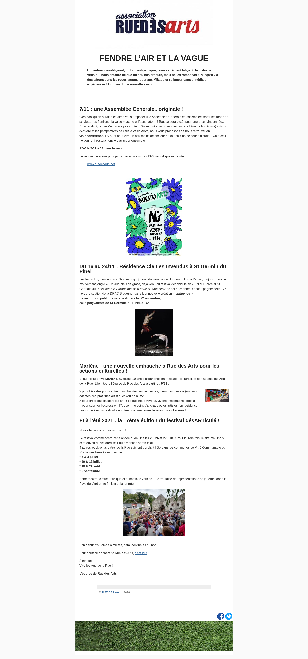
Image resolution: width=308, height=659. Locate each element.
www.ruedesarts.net (101, 164)
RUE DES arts (110, 592)
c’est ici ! (141, 553)
